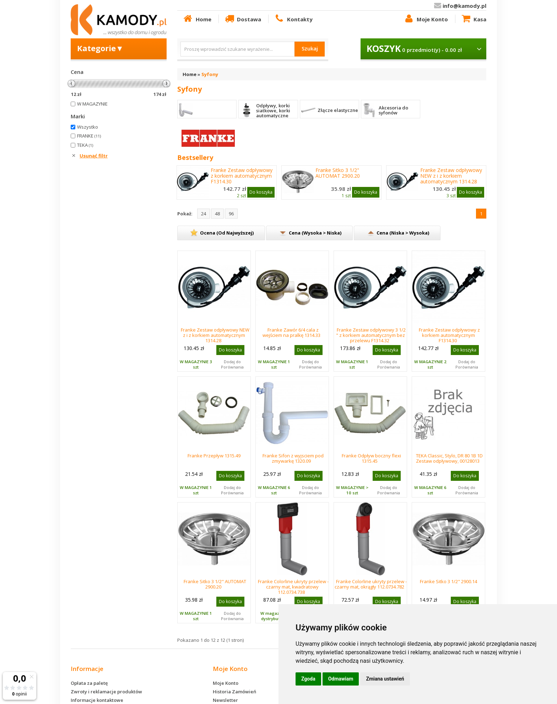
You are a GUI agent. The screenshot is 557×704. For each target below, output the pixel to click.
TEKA (85, 145)
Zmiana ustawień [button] (385, 679)
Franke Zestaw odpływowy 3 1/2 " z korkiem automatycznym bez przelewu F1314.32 (371, 335)
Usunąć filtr (94, 155)
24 (203, 213)
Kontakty (293, 19)
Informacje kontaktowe (97, 700)
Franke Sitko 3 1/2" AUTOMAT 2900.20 (337, 173)
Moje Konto (425, 19)
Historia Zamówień (234, 691)
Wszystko (87, 127)
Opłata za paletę (89, 683)
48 (217, 213)
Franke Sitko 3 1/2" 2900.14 (448, 581)
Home (196, 19)
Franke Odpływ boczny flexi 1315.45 (371, 458)
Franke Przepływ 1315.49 (214, 455)
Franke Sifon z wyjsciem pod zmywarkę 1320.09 (293, 458)
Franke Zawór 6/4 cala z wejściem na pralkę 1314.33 (291, 332)
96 (231, 213)
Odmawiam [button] (340, 679)
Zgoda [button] (308, 679)
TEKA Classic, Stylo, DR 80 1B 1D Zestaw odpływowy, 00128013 (449, 458)
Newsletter (225, 700)
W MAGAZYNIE (92, 104)
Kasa (473, 19)
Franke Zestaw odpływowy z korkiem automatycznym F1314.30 (241, 175)
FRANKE (89, 136)
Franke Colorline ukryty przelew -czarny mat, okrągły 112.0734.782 (371, 584)
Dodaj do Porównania (232, 364)
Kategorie (100, 48)
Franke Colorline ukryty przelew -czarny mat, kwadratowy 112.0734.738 (293, 586)
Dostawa (242, 19)
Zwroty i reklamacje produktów (106, 691)
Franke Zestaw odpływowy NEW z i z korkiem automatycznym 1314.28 (451, 175)
